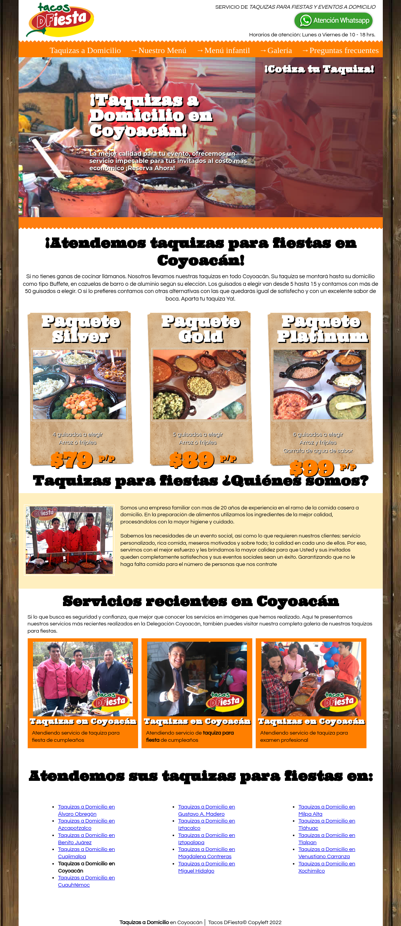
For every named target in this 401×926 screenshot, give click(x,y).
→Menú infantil (223, 50)
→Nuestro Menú (159, 50)
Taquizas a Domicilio (85, 50)
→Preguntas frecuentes (340, 50)
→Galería (275, 50)
